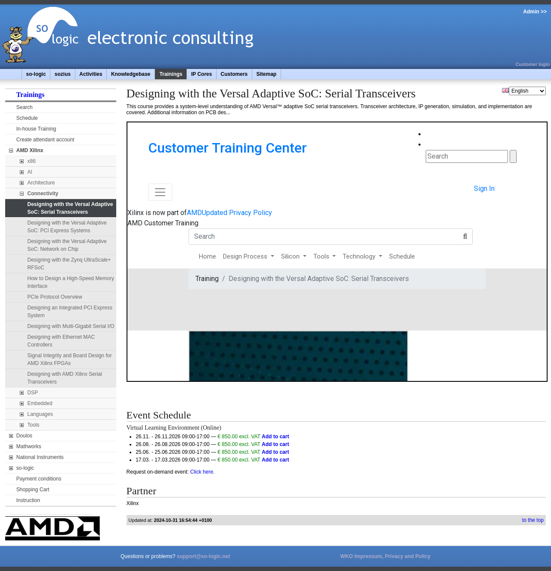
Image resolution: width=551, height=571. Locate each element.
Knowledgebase (130, 74)
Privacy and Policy (407, 556)
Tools (34, 425)
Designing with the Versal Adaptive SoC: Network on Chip (67, 245)
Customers (234, 74)
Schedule (27, 118)
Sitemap (266, 74)
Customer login (533, 64)
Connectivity (43, 193)
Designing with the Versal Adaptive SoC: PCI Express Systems (67, 227)
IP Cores (201, 74)
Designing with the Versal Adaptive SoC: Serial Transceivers (70, 208)
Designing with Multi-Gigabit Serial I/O (71, 326)
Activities (90, 74)
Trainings (170, 74)
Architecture (41, 183)
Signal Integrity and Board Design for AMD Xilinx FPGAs (70, 359)
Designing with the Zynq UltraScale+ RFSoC (69, 264)
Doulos (24, 436)
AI (30, 172)
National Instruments (40, 457)
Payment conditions (39, 479)
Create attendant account (45, 140)
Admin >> (535, 12)
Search (24, 107)
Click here (201, 472)
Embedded (40, 403)
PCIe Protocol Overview (55, 297)
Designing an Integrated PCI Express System (70, 311)
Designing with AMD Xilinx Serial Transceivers (65, 378)
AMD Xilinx (29, 150)
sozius (63, 74)
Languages (40, 414)
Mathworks (28, 446)
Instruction (28, 500)
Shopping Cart (33, 490)
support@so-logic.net (203, 556)
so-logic (36, 74)
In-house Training (36, 129)
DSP (33, 393)
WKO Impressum (361, 556)
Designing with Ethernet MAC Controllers (61, 341)
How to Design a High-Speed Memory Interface (71, 282)
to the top (533, 520)
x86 (32, 161)
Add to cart (275, 437)
